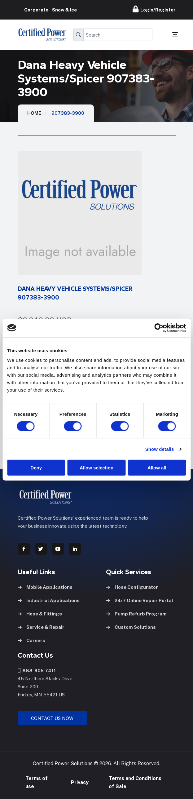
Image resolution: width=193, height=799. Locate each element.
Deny (36, 467)
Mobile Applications (45, 587)
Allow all (156, 467)
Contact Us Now (52, 718)
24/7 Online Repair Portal (139, 600)
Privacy (80, 782)
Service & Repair (41, 627)
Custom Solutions (131, 627)
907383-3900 (67, 113)
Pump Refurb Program (136, 613)
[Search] (117, 35)
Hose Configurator (132, 587)
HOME (34, 113)
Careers (31, 640)
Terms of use (36, 782)
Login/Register (154, 9)
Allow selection (96, 467)
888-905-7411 (37, 670)
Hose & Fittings (40, 613)
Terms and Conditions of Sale (135, 782)
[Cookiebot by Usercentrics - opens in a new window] (159, 327)
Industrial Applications (49, 600)
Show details (159, 448)
